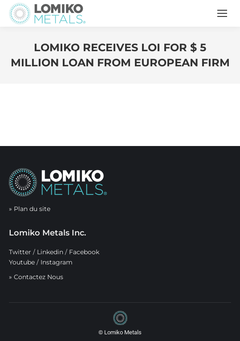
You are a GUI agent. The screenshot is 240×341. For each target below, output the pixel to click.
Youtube (22, 262)
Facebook (84, 252)
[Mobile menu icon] (222, 13)
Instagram (57, 262)
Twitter (20, 252)
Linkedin (50, 252)
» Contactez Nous (36, 277)
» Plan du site (29, 209)
